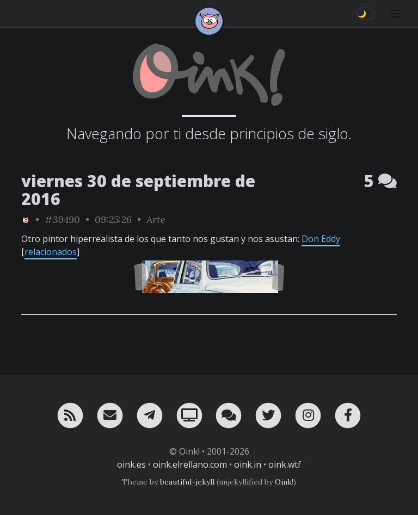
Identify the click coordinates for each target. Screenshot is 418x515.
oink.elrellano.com (190, 464)
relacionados (50, 252)
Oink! (284, 482)
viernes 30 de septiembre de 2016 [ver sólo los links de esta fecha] (138, 190)
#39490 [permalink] (62, 219)
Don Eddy (321, 239)
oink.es (131, 464)
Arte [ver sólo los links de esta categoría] (155, 219)
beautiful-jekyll (187, 482)
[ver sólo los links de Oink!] (25, 219)
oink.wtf (284, 464)
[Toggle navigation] (395, 13)
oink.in (247, 464)
